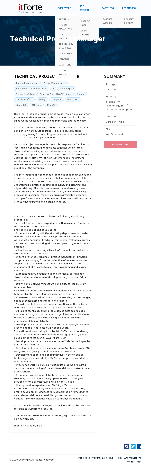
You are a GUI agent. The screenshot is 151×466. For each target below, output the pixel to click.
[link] (126, 446)
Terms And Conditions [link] (129, 457)
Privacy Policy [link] (134, 461)
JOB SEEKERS (88, 8)
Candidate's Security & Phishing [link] (95, 457)
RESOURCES (130, 8)
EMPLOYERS (66, 8)
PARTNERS (109, 8)
